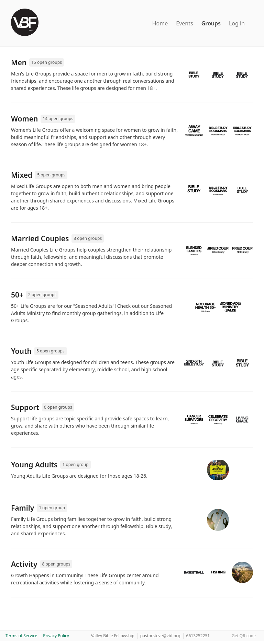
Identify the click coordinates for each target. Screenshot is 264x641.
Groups (211, 23)
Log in (237, 23)
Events (184, 23)
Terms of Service (21, 636)
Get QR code (244, 636)
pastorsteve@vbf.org (160, 636)
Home (160, 23)
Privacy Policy (56, 636)
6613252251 (198, 636)
